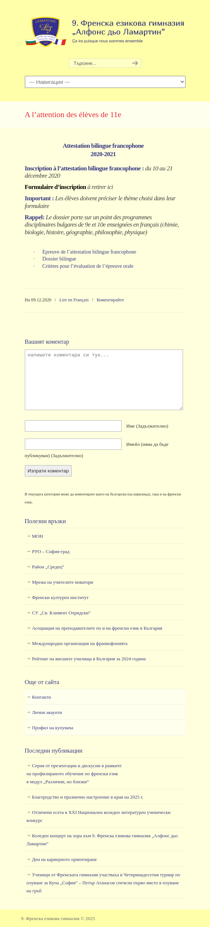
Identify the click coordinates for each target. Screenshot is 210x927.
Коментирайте (110, 299)
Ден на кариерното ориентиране (64, 859)
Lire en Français (74, 299)
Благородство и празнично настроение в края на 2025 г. (88, 797)
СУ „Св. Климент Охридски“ (61, 612)
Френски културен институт (60, 597)
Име (147, 426)
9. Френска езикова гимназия (105, 29)
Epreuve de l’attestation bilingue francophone (89, 252)
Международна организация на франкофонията (79, 643)
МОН (37, 536)
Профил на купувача (52, 727)
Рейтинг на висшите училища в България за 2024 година (89, 658)
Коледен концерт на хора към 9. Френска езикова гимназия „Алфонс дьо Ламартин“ (102, 839)
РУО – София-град (51, 551)
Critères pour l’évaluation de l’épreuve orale (88, 266)
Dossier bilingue (59, 259)
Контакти (41, 697)
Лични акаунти (47, 712)
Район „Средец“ (48, 566)
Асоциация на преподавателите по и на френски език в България (97, 628)
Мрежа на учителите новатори (62, 582)
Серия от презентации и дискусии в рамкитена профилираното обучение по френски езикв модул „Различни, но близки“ (74, 773)
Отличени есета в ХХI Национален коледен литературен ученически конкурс (99, 816)
